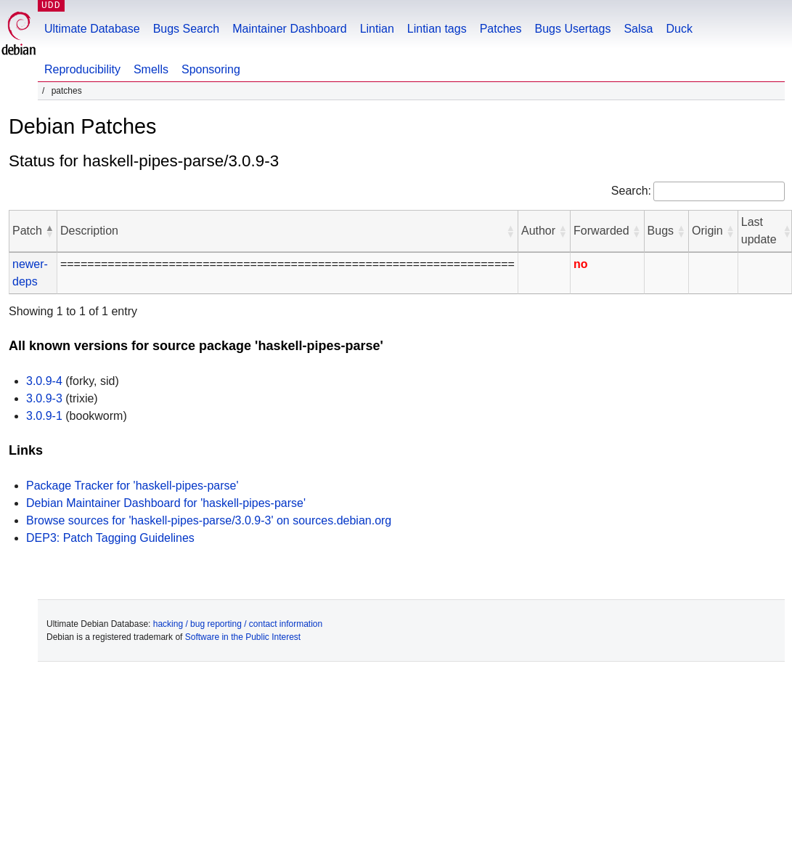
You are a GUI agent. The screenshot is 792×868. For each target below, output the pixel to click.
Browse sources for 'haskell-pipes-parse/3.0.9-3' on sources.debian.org (208, 520)
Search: (631, 190)
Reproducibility (82, 69)
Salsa (638, 29)
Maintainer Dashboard (289, 29)
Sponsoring (210, 69)
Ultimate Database (92, 29)
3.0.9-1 (44, 416)
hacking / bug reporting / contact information (237, 624)
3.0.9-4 (44, 381)
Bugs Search (186, 29)
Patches (501, 29)
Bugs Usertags (572, 29)
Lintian (377, 29)
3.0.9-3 (44, 398)
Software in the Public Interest (243, 637)
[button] (49, 231)
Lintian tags (437, 29)
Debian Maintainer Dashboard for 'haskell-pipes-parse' (166, 503)
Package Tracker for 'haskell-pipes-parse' (132, 485)
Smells (151, 69)
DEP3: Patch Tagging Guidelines (110, 538)
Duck (679, 29)
